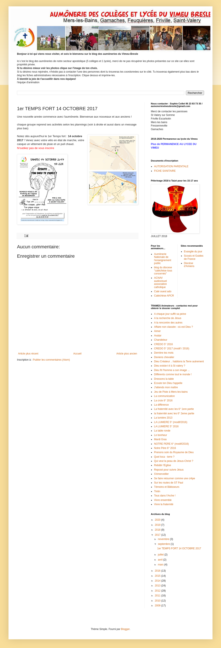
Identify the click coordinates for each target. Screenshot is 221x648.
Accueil (77, 353)
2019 (158, 524)
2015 (158, 575)
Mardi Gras (160, 439)
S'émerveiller (161, 473)
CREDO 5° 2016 (163, 344)
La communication (164, 396)
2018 (158, 529)
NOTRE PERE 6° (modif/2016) (171, 443)
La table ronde (162, 430)
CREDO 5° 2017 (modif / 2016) (171, 348)
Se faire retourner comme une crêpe (174, 478)
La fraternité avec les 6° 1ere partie (174, 409)
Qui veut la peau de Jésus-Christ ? (173, 461)
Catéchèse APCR (164, 295)
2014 (158, 580)
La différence (161, 404)
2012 (158, 590)
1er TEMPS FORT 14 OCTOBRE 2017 (179, 548)
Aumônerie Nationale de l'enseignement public (162, 259)
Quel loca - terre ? (164, 456)
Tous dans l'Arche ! (165, 495)
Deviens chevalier (164, 357)
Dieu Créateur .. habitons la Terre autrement (179, 361)
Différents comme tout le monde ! (173, 374)
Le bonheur (160, 435)
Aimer (157, 331)
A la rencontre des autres (168, 322)
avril (160, 559)
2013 (158, 585)
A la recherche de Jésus (167, 318)
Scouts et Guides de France (193, 257)
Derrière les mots (163, 352)
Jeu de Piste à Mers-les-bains (171, 391)
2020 (158, 519)
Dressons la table (164, 378)
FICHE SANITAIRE (165, 170)
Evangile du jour (193, 251)
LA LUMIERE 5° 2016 (166, 426)
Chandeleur (160, 339)
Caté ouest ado (162, 291)
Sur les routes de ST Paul (168, 482)
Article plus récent (28, 353)
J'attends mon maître (166, 387)
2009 (158, 605)
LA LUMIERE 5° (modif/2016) (170, 422)
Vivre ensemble (163, 500)
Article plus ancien (126, 353)
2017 (158, 534)
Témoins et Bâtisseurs (166, 486)
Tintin (157, 491)
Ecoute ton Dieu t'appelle (168, 383)
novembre (164, 539)
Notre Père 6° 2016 (165, 448)
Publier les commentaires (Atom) (51, 359)
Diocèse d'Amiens (189, 265)
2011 (158, 595)
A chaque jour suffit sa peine (170, 313)
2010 (158, 600)
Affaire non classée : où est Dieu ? (173, 326)
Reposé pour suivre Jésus (169, 469)
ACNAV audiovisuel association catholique (160, 282)
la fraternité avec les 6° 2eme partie (174, 413)
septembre (164, 544)
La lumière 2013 (163, 417)
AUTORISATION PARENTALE (171, 166)
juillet (161, 554)
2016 (158, 570)
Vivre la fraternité (163, 504)
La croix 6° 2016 (163, 400)
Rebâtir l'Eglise (162, 465)
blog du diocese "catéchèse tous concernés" (163, 270)
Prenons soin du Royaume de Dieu (174, 452)
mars (161, 564)
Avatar (157, 335)
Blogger (125, 629)
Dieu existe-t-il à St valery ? (169, 365)
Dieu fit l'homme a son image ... (172, 370)
